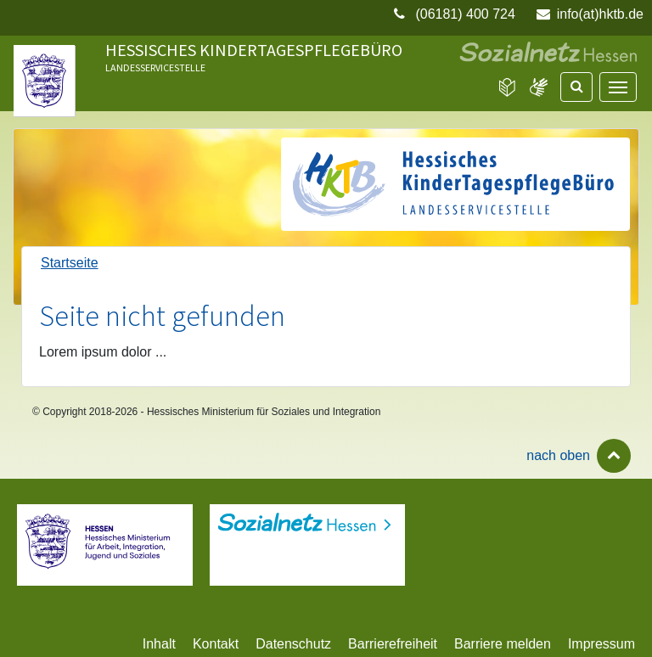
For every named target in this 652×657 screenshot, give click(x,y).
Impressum (601, 644)
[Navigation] (618, 87)
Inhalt (159, 644)
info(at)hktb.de (600, 14)
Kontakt (216, 644)
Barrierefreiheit (392, 644)
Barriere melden (502, 644)
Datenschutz (293, 644)
